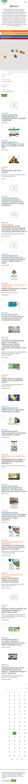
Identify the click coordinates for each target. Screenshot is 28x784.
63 (9, 740)
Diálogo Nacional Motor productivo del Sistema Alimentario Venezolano (10, 580)
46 (24, 722)
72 (14, 748)
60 (14, 737)
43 (9, 722)
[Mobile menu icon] (25, 2)
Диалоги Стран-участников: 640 (7, 31)
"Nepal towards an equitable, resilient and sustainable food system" (12, 380)
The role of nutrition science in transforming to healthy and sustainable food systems (12, 318)
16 (14, 695)
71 (9, 748)
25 (19, 703)
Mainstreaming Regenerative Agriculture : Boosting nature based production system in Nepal (13, 489)
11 (9, 692)
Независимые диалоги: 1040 (6, 36)
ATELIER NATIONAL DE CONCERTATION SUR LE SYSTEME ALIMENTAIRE (13, 118)
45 (19, 722)
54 (24, 729)
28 (14, 707)
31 (9, 710)
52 (14, 729)
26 (24, 703)
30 (24, 707)
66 (24, 740)
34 (24, 710)
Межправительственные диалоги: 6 (9, 33)
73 (19, 748)
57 (19, 733)
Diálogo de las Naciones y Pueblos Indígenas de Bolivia (13, 289)
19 (9, 699)
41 (19, 718)
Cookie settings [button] (6, 780)
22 (24, 699)
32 (14, 710)
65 (19, 740)
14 (24, 692)
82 (24, 755)
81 (19, 755)
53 (19, 729)
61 (19, 737)
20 (14, 699)
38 (24, 714)
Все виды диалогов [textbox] (7, 81)
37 (19, 714)
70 (24, 744)
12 (14, 692)
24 (14, 703)
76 (14, 752)
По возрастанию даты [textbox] (7, 91)
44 (14, 722)
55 (9, 733)
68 (14, 744)
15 (9, 695)
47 (9, 725)
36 (14, 714)
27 (9, 707)
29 (19, 707)
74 (24, 748)
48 (14, 725)
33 (19, 710)
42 (24, 718)
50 (24, 725)
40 (14, 718)
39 (9, 718)
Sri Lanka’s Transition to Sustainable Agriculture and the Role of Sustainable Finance (13, 643)
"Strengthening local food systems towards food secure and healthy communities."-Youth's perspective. (13, 517)
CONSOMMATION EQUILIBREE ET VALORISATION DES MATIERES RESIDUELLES (13, 461)
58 (24, 733)
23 (9, 703)
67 (9, 744)
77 (19, 752)
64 (14, 740)
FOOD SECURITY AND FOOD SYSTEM (11, 171)
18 (24, 695)
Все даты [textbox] (4, 86)
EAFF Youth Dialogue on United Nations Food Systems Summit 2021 (12, 146)
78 (24, 752)
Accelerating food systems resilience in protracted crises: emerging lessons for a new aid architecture (12, 202)
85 (22, 759)
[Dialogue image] (14, 105)
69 (19, 744)
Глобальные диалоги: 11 (5, 38)
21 (19, 699)
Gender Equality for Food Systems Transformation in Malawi (13, 434)
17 (19, 695)
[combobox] (14, 81)
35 (9, 714)
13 (19, 692)
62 (24, 737)
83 (11, 759)
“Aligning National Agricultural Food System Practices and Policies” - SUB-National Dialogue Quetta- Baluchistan (13, 670)
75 (9, 752)
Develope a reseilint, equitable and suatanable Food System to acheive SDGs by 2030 (13, 610)
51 (9, 729)
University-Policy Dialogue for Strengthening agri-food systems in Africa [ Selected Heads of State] (13, 260)
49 (19, 725)
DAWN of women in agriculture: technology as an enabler (12, 411)
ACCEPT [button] (13, 780)
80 (14, 755)
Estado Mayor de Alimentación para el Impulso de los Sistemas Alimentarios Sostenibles (13, 547)
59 (9, 737)
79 (9, 755)
